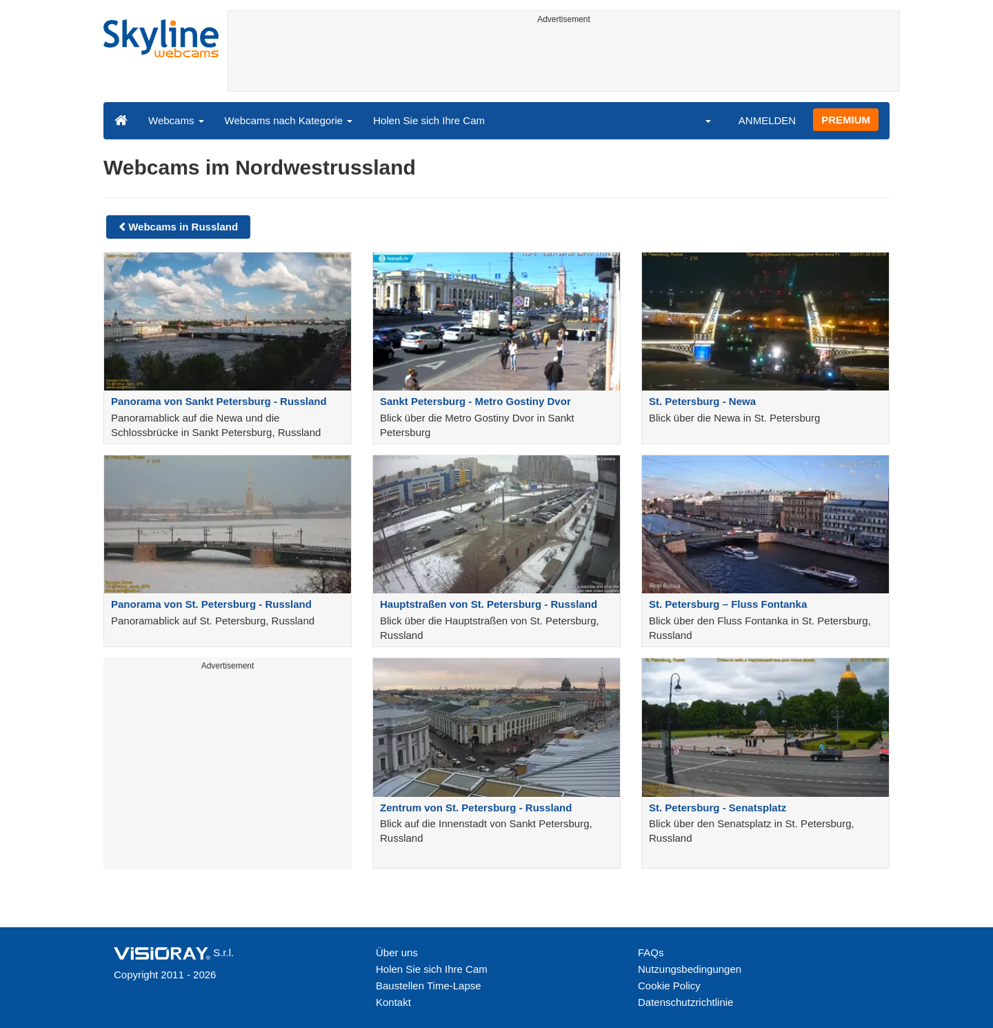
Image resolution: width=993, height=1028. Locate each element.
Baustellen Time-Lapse (428, 985)
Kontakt (393, 1002)
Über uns (397, 952)
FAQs (651, 952)
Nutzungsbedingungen (689, 969)
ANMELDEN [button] (767, 120)
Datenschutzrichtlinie (685, 1002)
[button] (699, 120)
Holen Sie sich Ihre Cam (429, 120)
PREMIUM (845, 120)
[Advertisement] (563, 60)
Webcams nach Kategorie (289, 120)
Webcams (176, 120)
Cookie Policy (669, 985)
